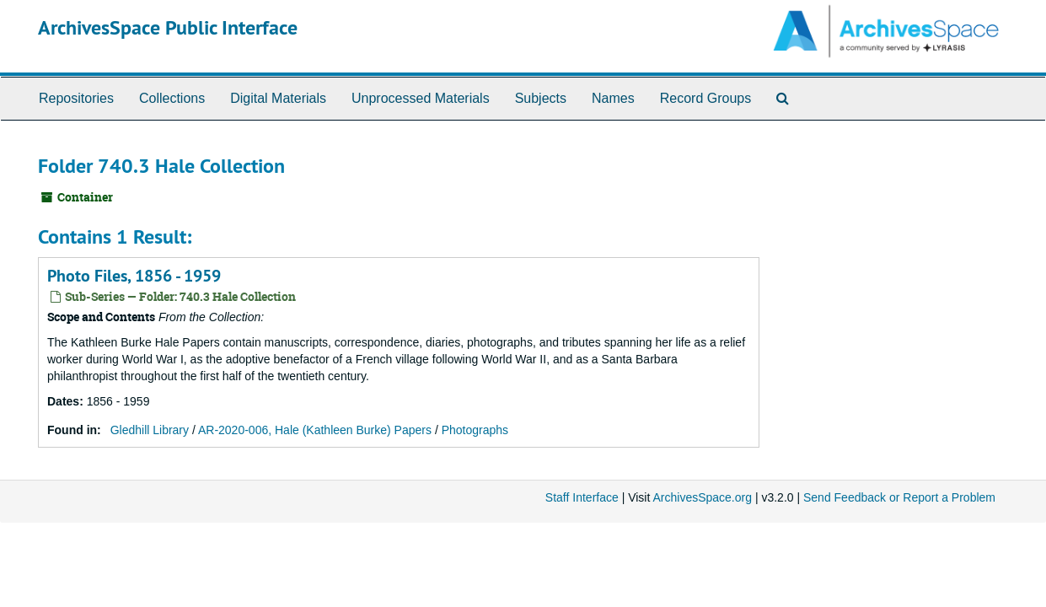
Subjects (540, 98)
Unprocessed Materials (420, 98)
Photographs (475, 430)
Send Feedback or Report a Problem (899, 497)
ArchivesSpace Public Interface (168, 27)
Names (613, 98)
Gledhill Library (149, 430)
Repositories (76, 98)
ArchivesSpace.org (702, 497)
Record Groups (706, 98)
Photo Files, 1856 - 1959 (134, 276)
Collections (172, 98)
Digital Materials (278, 98)
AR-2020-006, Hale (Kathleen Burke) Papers (315, 430)
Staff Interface (582, 497)
